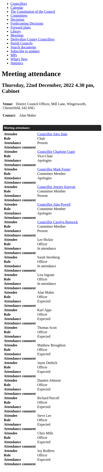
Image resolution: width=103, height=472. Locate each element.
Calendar (17, 7)
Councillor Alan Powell (53, 204)
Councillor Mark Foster (53, 169)
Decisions (17, 19)
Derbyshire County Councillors (33, 39)
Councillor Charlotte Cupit (56, 152)
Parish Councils (22, 43)
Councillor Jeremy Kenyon (56, 187)
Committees (19, 15)
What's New (19, 59)
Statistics (17, 63)
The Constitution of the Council (33, 11)
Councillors (19, 3)
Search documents (23, 47)
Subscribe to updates (25, 51)
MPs (14, 55)
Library (16, 31)
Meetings (17, 35)
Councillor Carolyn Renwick (57, 222)
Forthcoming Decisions (27, 23)
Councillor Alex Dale (52, 134)
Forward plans (21, 27)
